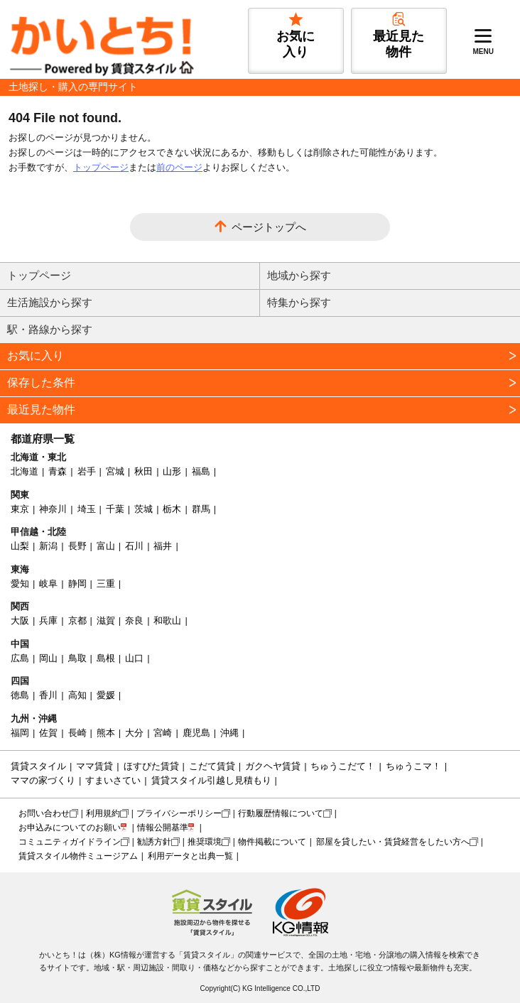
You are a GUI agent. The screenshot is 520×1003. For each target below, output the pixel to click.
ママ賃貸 (94, 766)
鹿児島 (196, 732)
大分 (134, 732)
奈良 (134, 620)
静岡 (77, 583)
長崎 (77, 732)
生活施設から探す (49, 302)
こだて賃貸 (212, 766)
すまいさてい (113, 780)
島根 (106, 658)
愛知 (20, 583)
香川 (48, 695)
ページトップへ (269, 227)
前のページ (179, 167)
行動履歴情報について (280, 813)
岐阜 (48, 583)
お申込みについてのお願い (69, 828)
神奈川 (53, 509)
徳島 (20, 695)
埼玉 (86, 509)
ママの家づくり (43, 780)
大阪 (20, 620)
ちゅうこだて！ (342, 766)
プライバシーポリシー (179, 813)
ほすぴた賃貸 (151, 766)
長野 (77, 546)
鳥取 (77, 658)
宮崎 (162, 732)
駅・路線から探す (49, 329)
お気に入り (35, 355)
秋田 (143, 471)
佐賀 (48, 732)
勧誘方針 (154, 842)
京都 (77, 620)
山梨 (20, 546)
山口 (134, 658)
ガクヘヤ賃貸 (272, 766)
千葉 (115, 509)
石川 (134, 546)
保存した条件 (41, 382)
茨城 (143, 509)
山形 (172, 471)
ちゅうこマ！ (413, 766)
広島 (20, 658)
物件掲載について (272, 842)
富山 (106, 546)
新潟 (48, 546)
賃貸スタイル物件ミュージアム (78, 856)
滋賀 (106, 620)
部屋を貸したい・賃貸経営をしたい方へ (393, 842)
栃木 (172, 509)
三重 (106, 583)
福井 (162, 546)
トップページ (101, 167)
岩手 (86, 471)
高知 (77, 695)
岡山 (48, 658)
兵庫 (48, 620)
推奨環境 (205, 842)
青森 (57, 471)
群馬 (201, 509)
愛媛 (106, 695)
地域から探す (299, 275)
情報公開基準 (162, 828)
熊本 (106, 732)
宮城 (115, 471)
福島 (201, 471)
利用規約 (103, 813)
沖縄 (229, 732)
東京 (20, 509)
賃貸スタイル (38, 766)
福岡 (20, 732)
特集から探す (299, 302)
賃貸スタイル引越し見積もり (211, 780)
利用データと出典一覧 (190, 856)
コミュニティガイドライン (69, 842)
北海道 (24, 471)
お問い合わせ (44, 813)
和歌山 (167, 620)
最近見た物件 (41, 409)
